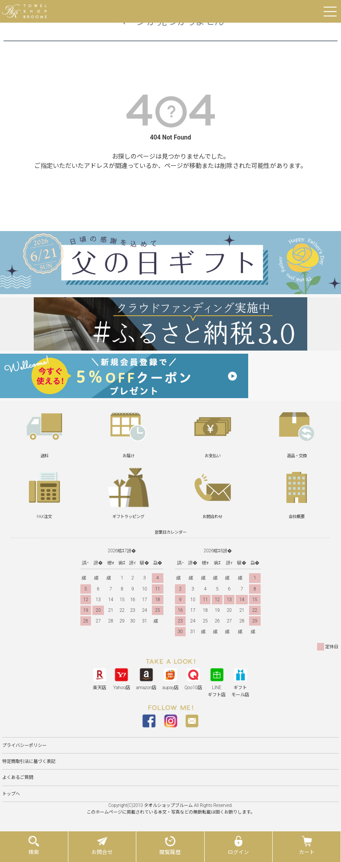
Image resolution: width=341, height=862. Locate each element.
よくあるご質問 (17, 777)
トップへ (11, 793)
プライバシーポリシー (24, 745)
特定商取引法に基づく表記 (29, 761)
